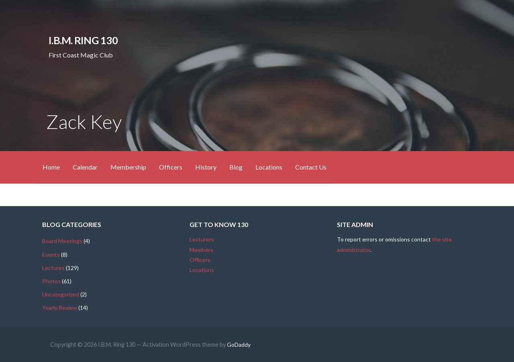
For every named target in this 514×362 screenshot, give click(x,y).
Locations (268, 167)
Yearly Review (59, 307)
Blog (236, 167)
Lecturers (202, 239)
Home (51, 167)
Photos (51, 281)
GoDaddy (239, 344)
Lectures (53, 267)
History (205, 167)
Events (51, 254)
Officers (170, 167)
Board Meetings (62, 240)
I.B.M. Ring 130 (83, 40)
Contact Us (310, 167)
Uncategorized (60, 294)
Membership (128, 167)
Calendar (85, 167)
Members (201, 249)
